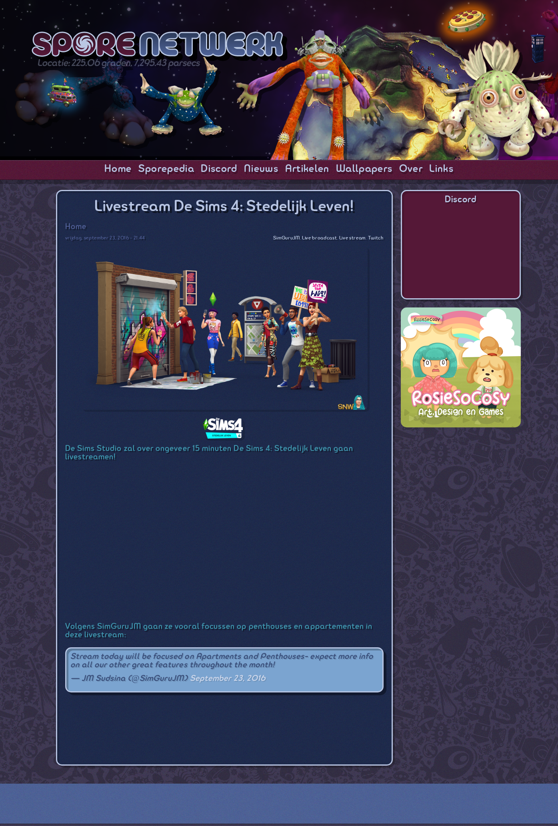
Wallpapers (364, 169)
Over (411, 169)
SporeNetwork (159, 46)
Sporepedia (166, 169)
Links (441, 169)
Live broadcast (319, 238)
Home (118, 169)
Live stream (352, 238)
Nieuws (261, 169)
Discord (219, 169)
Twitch (376, 238)
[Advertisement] (210, 724)
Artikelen (307, 169)
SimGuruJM (286, 238)
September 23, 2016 (228, 678)
